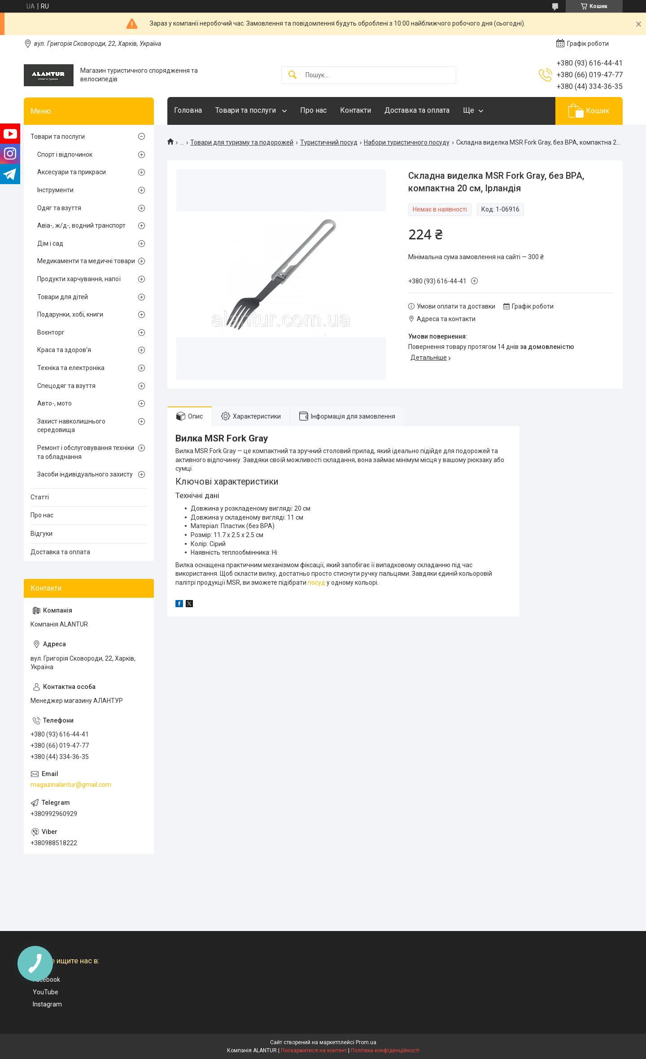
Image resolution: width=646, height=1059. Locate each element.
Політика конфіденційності (385, 1050)
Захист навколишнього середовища (71, 426)
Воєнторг (51, 332)
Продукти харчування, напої (79, 278)
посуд (316, 582)
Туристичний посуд (329, 142)
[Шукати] (292, 75)
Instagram (47, 1004)
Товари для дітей (62, 296)
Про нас (313, 110)
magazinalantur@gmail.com (71, 784)
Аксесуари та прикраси (71, 172)
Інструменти (55, 190)
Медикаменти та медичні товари (86, 261)
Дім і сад (50, 243)
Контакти (355, 110)
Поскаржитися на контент (314, 1050)
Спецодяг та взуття (66, 385)
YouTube (45, 992)
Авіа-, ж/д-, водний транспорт (81, 225)
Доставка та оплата (417, 110)
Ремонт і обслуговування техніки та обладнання (85, 452)
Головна (188, 110)
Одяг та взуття (59, 208)
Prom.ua (366, 1042)
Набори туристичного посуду (407, 142)
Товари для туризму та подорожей (241, 142)
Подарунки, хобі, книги (70, 314)
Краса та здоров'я (64, 349)
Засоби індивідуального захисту (85, 474)
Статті (40, 497)
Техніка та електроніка (71, 367)
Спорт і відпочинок (64, 154)
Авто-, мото (54, 403)
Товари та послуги (246, 110)
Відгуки (41, 533)
